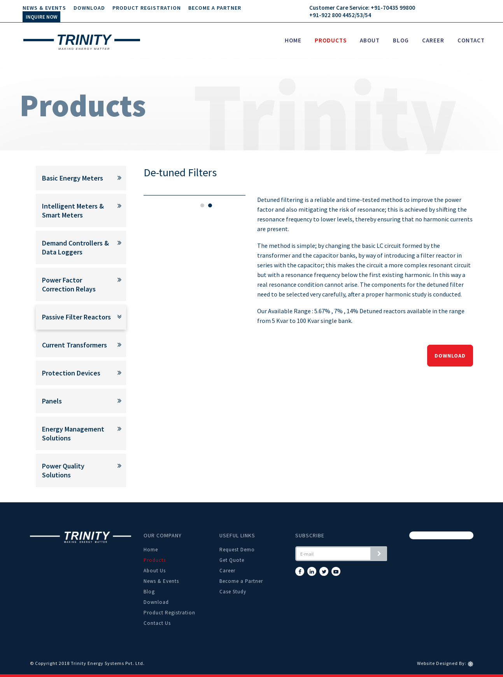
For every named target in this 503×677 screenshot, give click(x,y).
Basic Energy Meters (78, 178)
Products (331, 40)
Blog (401, 40)
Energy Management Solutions (78, 433)
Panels (78, 400)
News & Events (44, 7)
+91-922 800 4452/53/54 (340, 15)
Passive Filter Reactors (78, 316)
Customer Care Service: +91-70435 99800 (362, 7)
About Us (155, 570)
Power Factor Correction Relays (78, 284)
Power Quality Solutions (78, 470)
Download (89, 7)
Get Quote (231, 560)
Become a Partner (214, 7)
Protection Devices (78, 372)
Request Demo (237, 549)
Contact (471, 40)
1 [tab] (202, 205)
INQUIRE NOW (41, 17)
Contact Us (157, 623)
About (370, 40)
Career (433, 40)
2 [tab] (210, 205)
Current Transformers (78, 344)
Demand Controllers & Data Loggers (78, 247)
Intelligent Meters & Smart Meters (78, 210)
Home (293, 40)
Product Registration (146, 7)
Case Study (232, 591)
